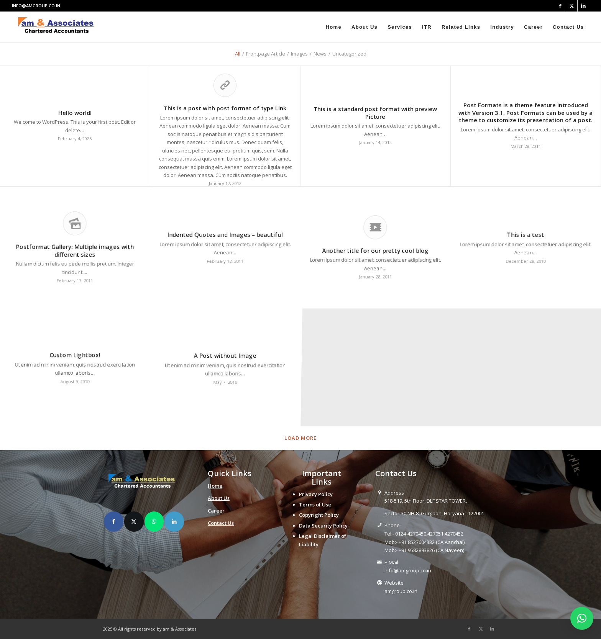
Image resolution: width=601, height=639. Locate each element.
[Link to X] (571, 5)
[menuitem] (333, 27)
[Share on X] (134, 521)
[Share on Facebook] (113, 521)
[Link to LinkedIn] (583, 5)
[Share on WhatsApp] (154, 521)
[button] (581, 618)
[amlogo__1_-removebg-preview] (57, 27)
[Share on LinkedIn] (174, 521)
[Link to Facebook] (560, 5)
